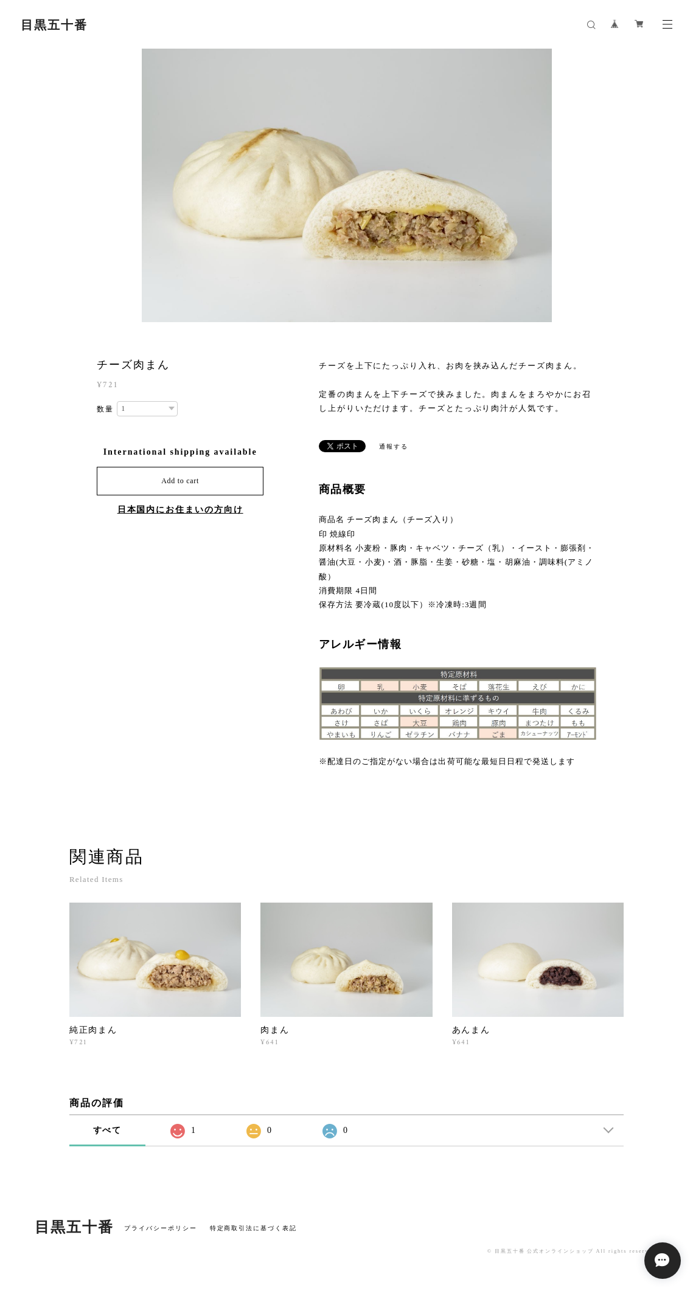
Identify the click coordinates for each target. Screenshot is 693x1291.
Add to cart (180, 481)
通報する (393, 446)
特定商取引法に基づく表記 (253, 1228)
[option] (347, 185)
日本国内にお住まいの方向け (180, 509)
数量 (105, 409)
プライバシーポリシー (160, 1228)
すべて (107, 1130)
